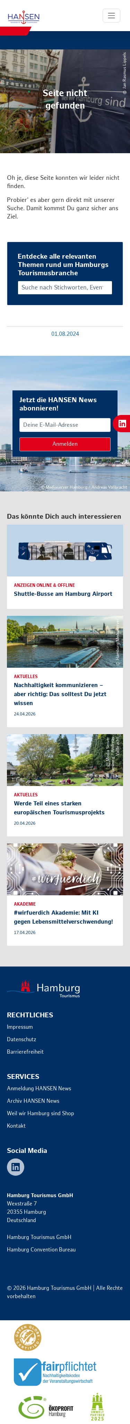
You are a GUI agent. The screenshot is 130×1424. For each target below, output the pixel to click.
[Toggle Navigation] (112, 15)
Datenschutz (21, 1040)
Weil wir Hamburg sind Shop (40, 1114)
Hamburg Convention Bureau (41, 1250)
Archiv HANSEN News (33, 1101)
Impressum (20, 1027)
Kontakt (16, 1126)
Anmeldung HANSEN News (39, 1089)
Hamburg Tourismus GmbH (39, 1237)
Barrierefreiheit (25, 1052)
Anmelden (65, 444)
